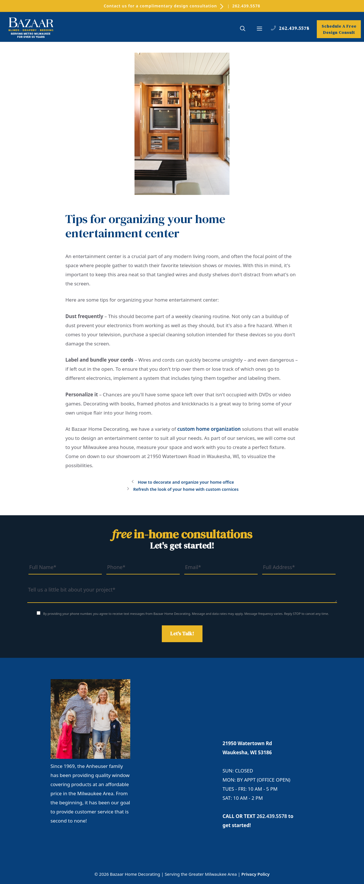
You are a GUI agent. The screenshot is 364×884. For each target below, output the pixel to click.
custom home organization (209, 429)
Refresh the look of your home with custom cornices (186, 489)
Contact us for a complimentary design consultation (164, 6)
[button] (242, 29)
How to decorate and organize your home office (185, 482)
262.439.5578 (247, 6)
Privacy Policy (255, 874)
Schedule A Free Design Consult (339, 30)
